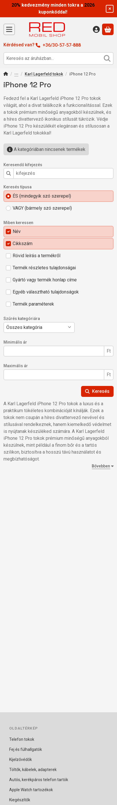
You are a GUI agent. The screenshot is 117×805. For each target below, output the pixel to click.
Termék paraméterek (33, 304)
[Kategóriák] (9, 29)
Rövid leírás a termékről (36, 255)
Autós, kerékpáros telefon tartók (38, 779)
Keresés (97, 391)
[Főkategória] (5, 74)
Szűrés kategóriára (21, 318)
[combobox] (58, 58)
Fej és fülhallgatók (25, 749)
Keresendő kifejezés (22, 164)
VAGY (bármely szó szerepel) (42, 208)
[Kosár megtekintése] (108, 29)
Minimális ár (15, 342)
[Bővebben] (101, 466)
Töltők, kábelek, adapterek (33, 769)
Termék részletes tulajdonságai (44, 267)
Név (17, 231)
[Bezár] (110, 9)
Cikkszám (22, 243)
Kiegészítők (19, 800)
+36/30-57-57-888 (62, 45)
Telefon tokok (16, 74)
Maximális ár (15, 365)
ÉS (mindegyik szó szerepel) (42, 196)
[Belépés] (96, 29)
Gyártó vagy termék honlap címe (45, 280)
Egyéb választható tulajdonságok (46, 292)
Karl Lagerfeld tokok (44, 74)
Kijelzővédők (20, 759)
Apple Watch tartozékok (31, 789)
